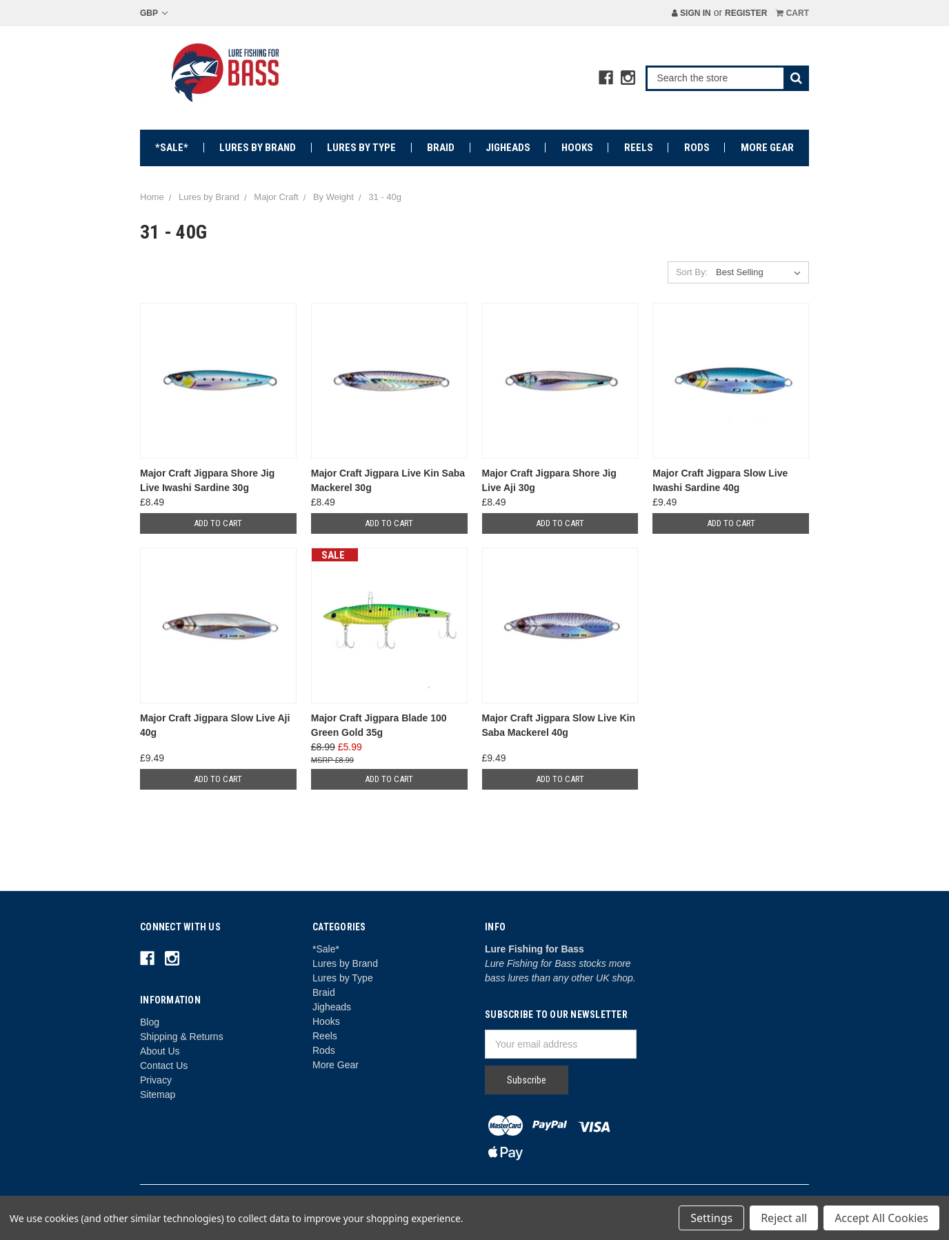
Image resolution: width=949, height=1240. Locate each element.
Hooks (577, 147)
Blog (149, 1022)
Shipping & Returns (181, 1036)
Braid (440, 147)
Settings (711, 1218)
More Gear (767, 147)
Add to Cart (218, 523)
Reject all (784, 1218)
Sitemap (157, 1094)
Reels (638, 147)
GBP (154, 13)
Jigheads (508, 147)
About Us (160, 1051)
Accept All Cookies (881, 1218)
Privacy (156, 1080)
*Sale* (171, 147)
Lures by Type (361, 147)
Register (746, 13)
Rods (697, 147)
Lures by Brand (257, 147)
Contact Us (164, 1065)
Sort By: (692, 272)
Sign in (691, 13)
